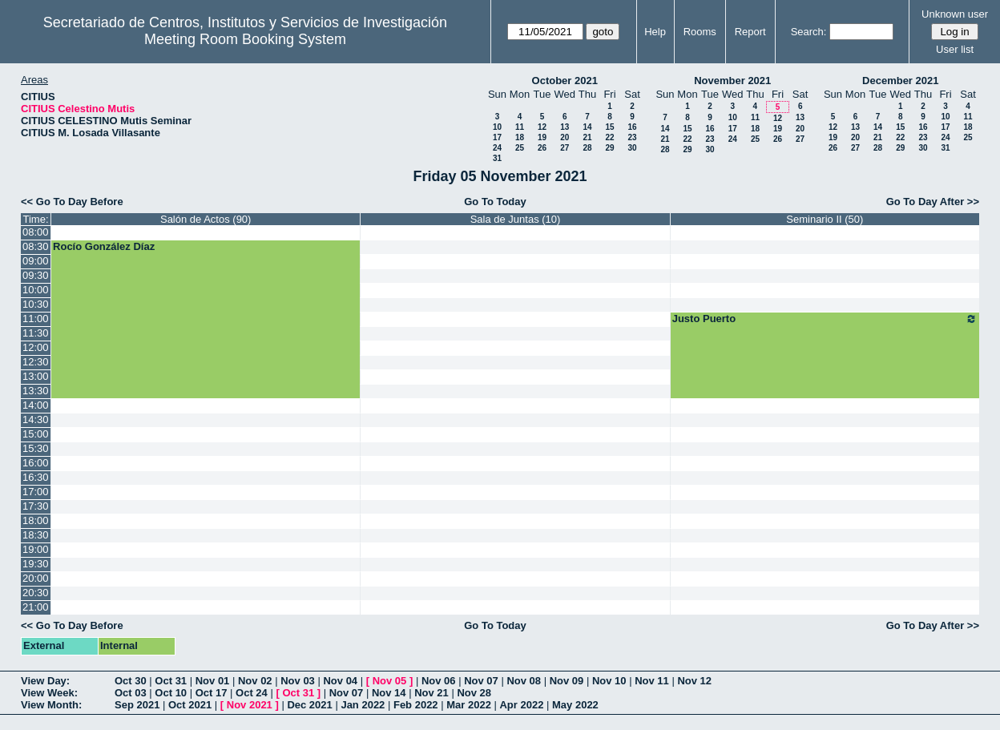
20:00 (35, 578)
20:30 (35, 593)
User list (955, 49)
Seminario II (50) (824, 219)
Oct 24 (252, 693)
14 (587, 127)
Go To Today (495, 202)
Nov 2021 (249, 705)
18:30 (35, 535)
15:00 (35, 434)
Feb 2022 (415, 705)
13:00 (35, 376)
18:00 (35, 520)
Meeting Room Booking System (245, 39)
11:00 (35, 319)
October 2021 (565, 81)
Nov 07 (481, 681)
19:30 (35, 564)
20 (564, 137)
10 (497, 127)
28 (587, 147)
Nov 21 (431, 693)
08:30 (35, 246)
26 (542, 147)
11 (519, 127)
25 (519, 147)
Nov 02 (255, 681)
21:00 (35, 607)
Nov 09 (567, 681)
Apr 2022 (521, 705)
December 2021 (900, 81)
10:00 (35, 290)
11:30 (35, 333)
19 (542, 137)
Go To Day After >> (932, 202)
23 (631, 137)
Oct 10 (171, 693)
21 (587, 137)
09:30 (35, 275)
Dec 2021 (309, 705)
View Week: (49, 693)
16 (631, 127)
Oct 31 (171, 681)
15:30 (35, 448)
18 (519, 137)
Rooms (699, 32)
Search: (809, 32)
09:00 (35, 261)
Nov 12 (694, 681)
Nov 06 (438, 681)
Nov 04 (340, 681)
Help (655, 32)
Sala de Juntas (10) (515, 219)
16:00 (35, 463)
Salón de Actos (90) (205, 219)
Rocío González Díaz (104, 246)
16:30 (35, 477)
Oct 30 (131, 681)
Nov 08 (523, 681)
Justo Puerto (825, 319)
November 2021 (732, 81)
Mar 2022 (468, 705)
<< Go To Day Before (72, 202)
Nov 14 (389, 693)
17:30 (35, 506)
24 (497, 147)
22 (609, 137)
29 (609, 147)
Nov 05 (390, 681)
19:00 (35, 549)
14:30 (35, 419)
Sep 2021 (137, 705)
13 (564, 127)
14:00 (35, 405)
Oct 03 (131, 693)
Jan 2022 (363, 705)
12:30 (35, 362)
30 (631, 147)
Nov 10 (609, 681)
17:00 (35, 492)
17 (497, 137)
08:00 (35, 232)
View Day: (45, 681)
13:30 (35, 391)
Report (750, 32)
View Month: (51, 705)
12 (542, 127)
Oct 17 (212, 693)
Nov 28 (474, 693)
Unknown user (954, 14)
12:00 (35, 347)
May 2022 (575, 705)
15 (609, 127)
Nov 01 (213, 681)
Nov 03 (297, 681)
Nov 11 (652, 681)
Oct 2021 (190, 705)
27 (564, 147)
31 (497, 158)
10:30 (35, 304)
